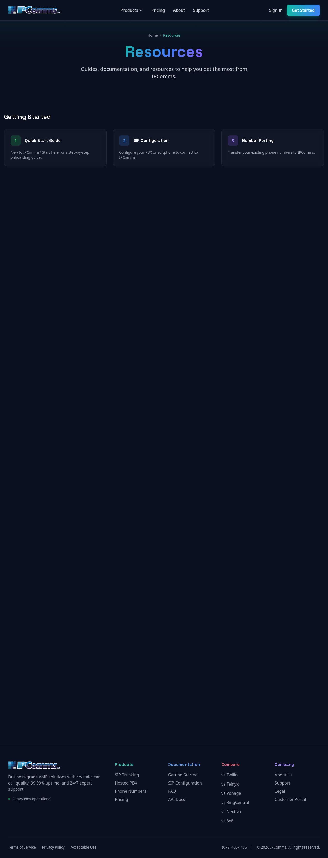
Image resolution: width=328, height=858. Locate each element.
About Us (283, 775)
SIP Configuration (185, 783)
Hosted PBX (126, 783)
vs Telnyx (230, 784)
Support (201, 10)
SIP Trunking (127, 775)
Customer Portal (290, 799)
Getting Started (183, 775)
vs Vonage (231, 793)
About (179, 10)
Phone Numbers (130, 791)
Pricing (158, 10)
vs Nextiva (231, 811)
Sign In (276, 10)
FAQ (172, 791)
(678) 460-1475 (234, 847)
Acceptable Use (83, 847)
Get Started (303, 10)
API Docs (176, 799)
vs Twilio (229, 775)
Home (153, 35)
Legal (280, 791)
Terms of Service (22, 847)
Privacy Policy (53, 847)
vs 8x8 (227, 821)
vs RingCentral (235, 802)
